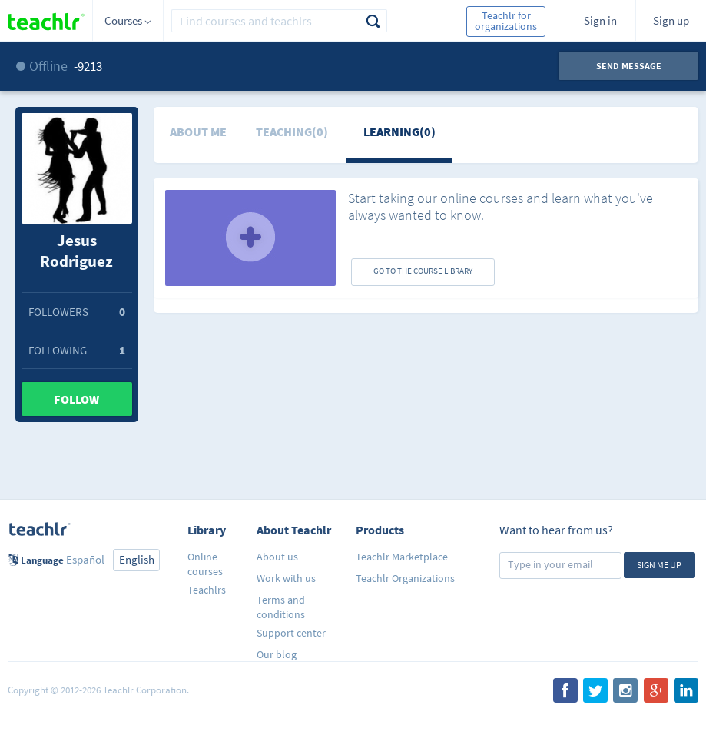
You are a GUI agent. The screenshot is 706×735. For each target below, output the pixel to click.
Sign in (600, 20)
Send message (628, 66)
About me (198, 131)
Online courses (205, 564)
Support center (291, 633)
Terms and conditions (281, 607)
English (136, 559)
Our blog (277, 654)
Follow (76, 399)
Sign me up (659, 564)
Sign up (671, 20)
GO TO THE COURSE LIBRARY (422, 270)
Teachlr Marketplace (402, 557)
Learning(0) (399, 131)
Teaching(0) (292, 131)
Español (85, 559)
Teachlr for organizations (506, 20)
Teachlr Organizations (405, 578)
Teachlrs (206, 590)
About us (277, 557)
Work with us (286, 578)
